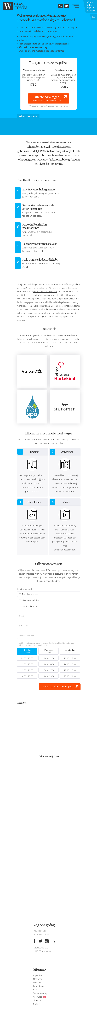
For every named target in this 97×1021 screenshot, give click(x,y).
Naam (21, 616)
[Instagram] (47, 941)
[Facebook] (34, 941)
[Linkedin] (53, 941)
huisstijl (20, 295)
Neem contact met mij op (57, 686)
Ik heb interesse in (25, 589)
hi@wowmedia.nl (41, 934)
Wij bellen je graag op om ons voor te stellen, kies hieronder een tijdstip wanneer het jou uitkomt (46, 644)
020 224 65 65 (40, 930)
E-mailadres (24, 626)
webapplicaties (34, 298)
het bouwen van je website (45, 291)
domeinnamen (45, 295)
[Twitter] (41, 941)
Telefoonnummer (26, 636)
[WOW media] (15, 6)
